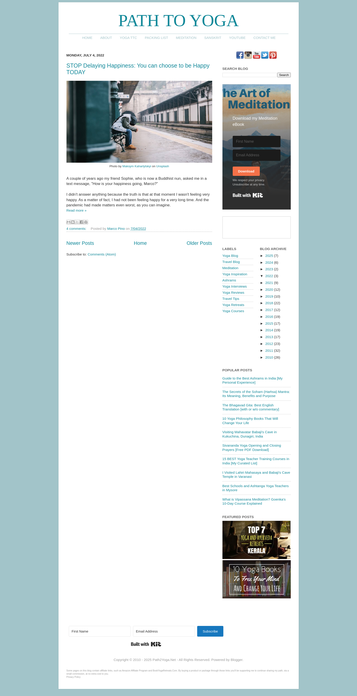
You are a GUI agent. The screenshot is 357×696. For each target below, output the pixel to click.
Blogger (236, 660)
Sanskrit (212, 38)
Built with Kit (248, 195)
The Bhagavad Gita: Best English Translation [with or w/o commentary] (250, 407)
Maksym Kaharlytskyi (136, 166)
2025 (269, 256)
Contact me (264, 38)
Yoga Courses (233, 311)
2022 (269, 276)
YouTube (237, 38)
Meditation (186, 38)
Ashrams (229, 280)
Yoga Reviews (233, 292)
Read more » (76, 210)
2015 (269, 323)
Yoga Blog (230, 256)
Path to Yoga (178, 20)
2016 (269, 317)
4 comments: (76, 228)
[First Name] (256, 141)
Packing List (156, 38)
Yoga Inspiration (234, 274)
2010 (269, 357)
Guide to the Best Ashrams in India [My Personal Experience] (252, 380)
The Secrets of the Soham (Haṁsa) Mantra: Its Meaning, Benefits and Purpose (256, 394)
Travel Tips (230, 299)
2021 (269, 283)
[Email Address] (256, 155)
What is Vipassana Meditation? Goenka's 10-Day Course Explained (254, 501)
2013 (269, 337)
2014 (269, 330)
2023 (269, 269)
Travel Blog (231, 262)
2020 (269, 289)
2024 (269, 262)
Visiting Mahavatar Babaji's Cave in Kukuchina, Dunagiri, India (249, 434)
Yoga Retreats (233, 305)
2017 (269, 310)
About (106, 38)
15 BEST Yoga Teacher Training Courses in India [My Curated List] (255, 461)
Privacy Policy (73, 677)
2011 (269, 350)
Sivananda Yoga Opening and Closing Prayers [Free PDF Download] (251, 447)
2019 (269, 296)
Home (87, 38)
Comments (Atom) (102, 254)
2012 (269, 344)
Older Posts (199, 243)
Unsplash (162, 166)
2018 (269, 303)
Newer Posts (80, 243)
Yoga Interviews (234, 286)
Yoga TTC (128, 38)
